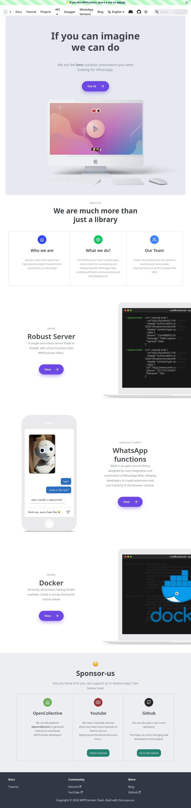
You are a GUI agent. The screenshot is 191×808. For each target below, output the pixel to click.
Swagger (69, 12)
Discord (74, 787)
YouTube (75, 792)
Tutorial (31, 12)
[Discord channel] (130, 12)
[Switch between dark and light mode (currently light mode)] (146, 12)
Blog (100, 12)
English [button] (114, 12)
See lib (96, 86)
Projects (45, 12)
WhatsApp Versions (86, 12)
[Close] (186, 2)
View (51, 369)
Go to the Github (148, 753)
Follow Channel (98, 753)
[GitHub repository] (139, 12)
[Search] (171, 12)
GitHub (121, 2)
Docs (18, 12)
